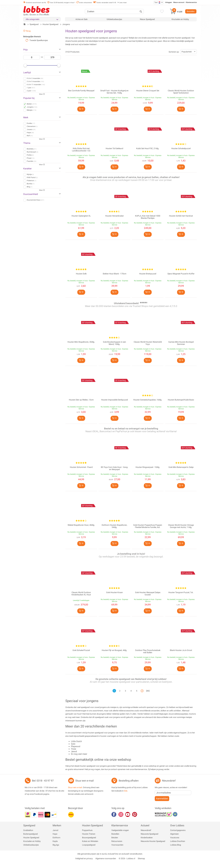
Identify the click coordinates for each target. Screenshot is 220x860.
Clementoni (32, 126)
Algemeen (174, 834)
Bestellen (191, 11)
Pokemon (31, 181)
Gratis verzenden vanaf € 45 (104, 3)
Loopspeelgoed (88, 845)
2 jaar (31, 91)
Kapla (55, 841)
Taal (157, 2)
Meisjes (31, 110)
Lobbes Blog (175, 845)
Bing (29, 187)
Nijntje (30, 174)
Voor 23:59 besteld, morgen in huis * (61, 3)
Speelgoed (29, 825)
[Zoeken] (114, 11)
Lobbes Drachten (177, 841)
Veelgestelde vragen (120, 830)
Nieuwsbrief (146, 830)
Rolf (30, 136)
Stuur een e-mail (84, 780)
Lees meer (122, 3)
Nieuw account (178, 2)
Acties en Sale (81, 19)
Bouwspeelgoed (89, 837)
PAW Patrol (32, 177)
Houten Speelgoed (31, 837)
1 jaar (31, 88)
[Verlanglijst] (161, 11)
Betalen (114, 837)
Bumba (30, 184)
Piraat (30, 158)
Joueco (31, 129)
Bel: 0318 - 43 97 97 (43, 780)
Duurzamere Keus (35, 200)
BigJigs (56, 845)
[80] (148, 691)
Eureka (31, 123)
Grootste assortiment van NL (34, 3)
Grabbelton (28, 830)
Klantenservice (191, 2)
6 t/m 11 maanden (36, 85)
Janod (55, 830)
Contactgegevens (177, 830)
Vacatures (174, 837)
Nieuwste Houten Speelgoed (153, 841)
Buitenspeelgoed (30, 834)
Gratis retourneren (84, 3)
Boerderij (31, 149)
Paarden (31, 161)
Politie (30, 155)
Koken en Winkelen (90, 841)
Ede (125, 791)
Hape (30, 133)
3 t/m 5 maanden (35, 81)
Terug (27, 31)
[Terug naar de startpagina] (24, 24)
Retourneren (116, 841)
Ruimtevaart (32, 152)
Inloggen (168, 2)
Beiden (31, 104)
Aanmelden (162, 798)
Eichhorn (56, 837)
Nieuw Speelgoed (147, 19)
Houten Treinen (88, 834)
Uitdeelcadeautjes (114, 19)
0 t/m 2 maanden (35, 78)
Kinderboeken (147, 837)
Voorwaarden (117, 845)
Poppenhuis (87, 830)
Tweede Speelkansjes (37, 40)
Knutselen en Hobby (180, 19)
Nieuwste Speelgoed (149, 834)
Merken (57, 825)
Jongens (32, 107)
